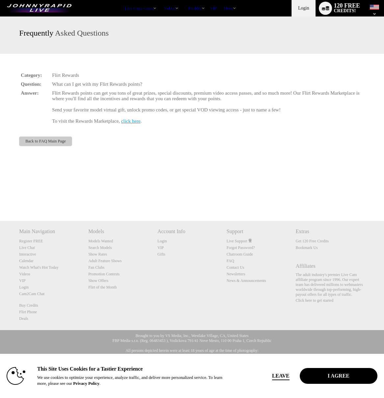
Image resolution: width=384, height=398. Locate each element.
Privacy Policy (86, 383)
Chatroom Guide (239, 254)
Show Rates (97, 254)
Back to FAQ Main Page (45, 141)
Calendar (26, 261)
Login (303, 8)
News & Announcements (246, 280)
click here (131, 121)
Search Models (100, 247)
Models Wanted (100, 241)
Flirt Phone (28, 312)
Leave (281, 376)
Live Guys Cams (139, 8)
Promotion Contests (103, 274)
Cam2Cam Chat (31, 293)
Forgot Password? (240, 247)
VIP (213, 8)
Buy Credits (28, 305)
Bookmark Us (307, 247)
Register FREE (31, 241)
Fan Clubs (96, 267)
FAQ (230, 261)
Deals (23, 318)
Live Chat (27, 247)
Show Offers (98, 280)
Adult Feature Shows (104, 261)
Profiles (194, 8)
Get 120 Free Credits (312, 241)
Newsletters (235, 274)
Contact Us (235, 267)
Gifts (161, 254)
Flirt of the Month (102, 287)
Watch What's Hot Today (39, 267)
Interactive (27, 254)
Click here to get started (315, 300)
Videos (169, 8)
